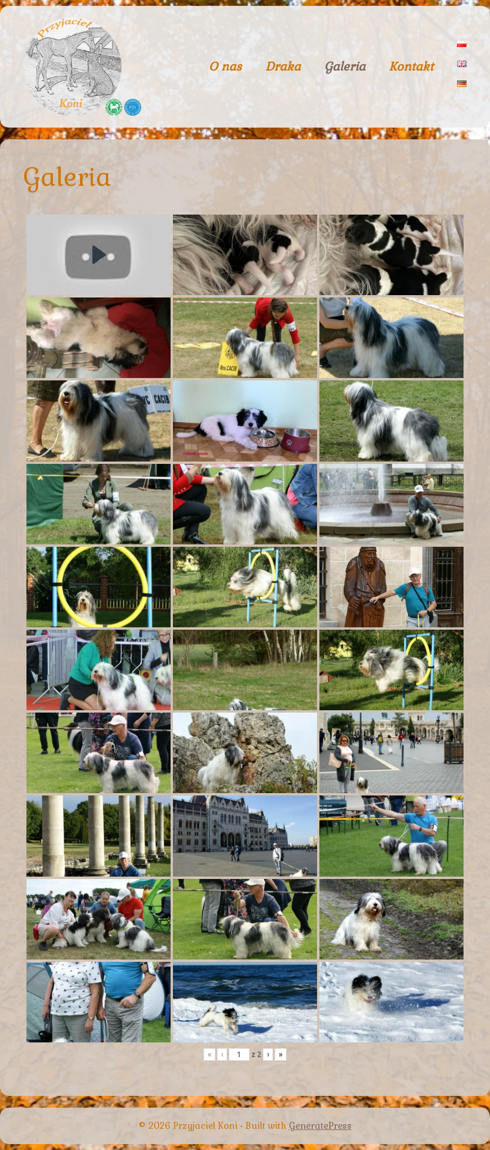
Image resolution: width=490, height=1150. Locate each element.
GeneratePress (320, 1125)
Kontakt (411, 66)
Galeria (344, 66)
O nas (225, 66)
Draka (283, 66)
